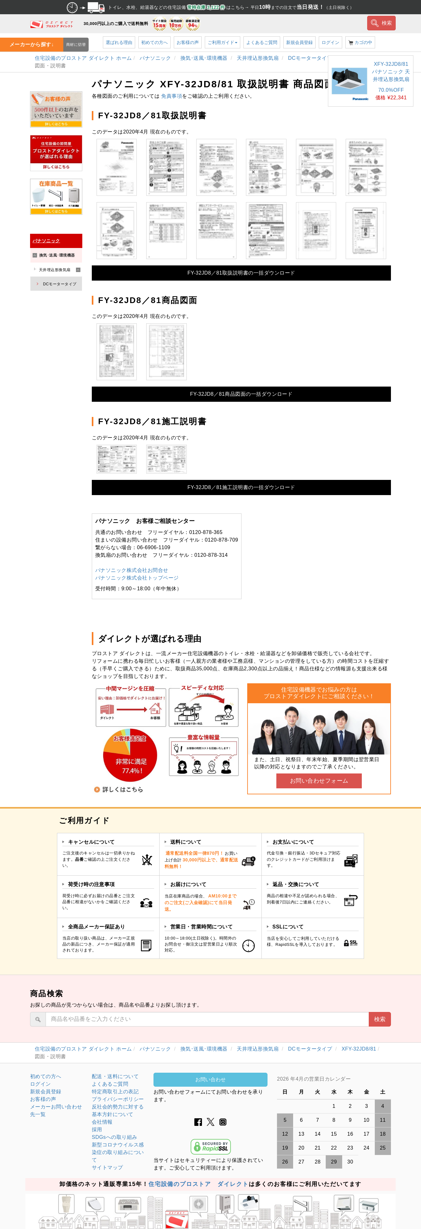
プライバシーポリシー (118, 1099)
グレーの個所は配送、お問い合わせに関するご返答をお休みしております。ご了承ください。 (334, 1079)
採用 (97, 1129)
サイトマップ (107, 1167)
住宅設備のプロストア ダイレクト (198, 1184)
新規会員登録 (299, 42)
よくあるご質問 (261, 42)
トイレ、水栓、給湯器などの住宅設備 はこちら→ (210, 7)
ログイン (330, 42)
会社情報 (102, 1122)
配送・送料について (115, 1076)
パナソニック (156, 58)
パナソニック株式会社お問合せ (131, 570)
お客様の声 (188, 42)
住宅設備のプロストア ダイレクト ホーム (83, 58)
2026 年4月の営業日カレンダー (314, 1079)
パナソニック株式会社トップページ (137, 577)
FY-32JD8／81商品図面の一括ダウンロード (241, 394)
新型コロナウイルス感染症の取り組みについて (118, 1152)
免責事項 (171, 96)
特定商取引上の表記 (115, 1091)
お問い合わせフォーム (319, 781)
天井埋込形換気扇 (258, 58)
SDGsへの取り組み (114, 1137)
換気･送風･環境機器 (204, 58)
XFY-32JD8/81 (359, 1049)
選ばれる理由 (119, 42)
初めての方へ (154, 42)
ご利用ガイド (222, 42)
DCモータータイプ (311, 58)
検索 (381, 23)
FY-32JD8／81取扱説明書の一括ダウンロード (241, 273)
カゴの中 (360, 42)
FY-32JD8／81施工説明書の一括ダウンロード (241, 487)
